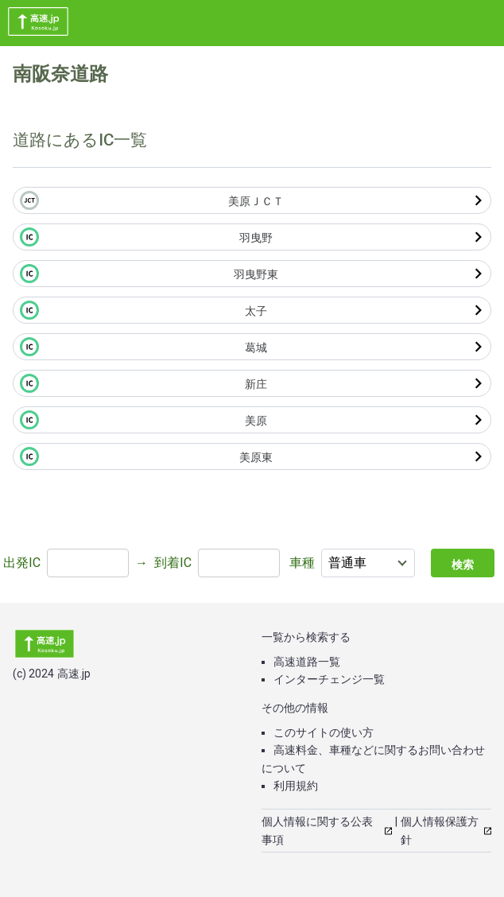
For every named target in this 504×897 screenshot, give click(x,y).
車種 (302, 562)
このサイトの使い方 (323, 732)
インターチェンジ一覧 (329, 679)
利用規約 (295, 785)
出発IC (22, 562)
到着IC (173, 562)
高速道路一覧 (306, 661)
